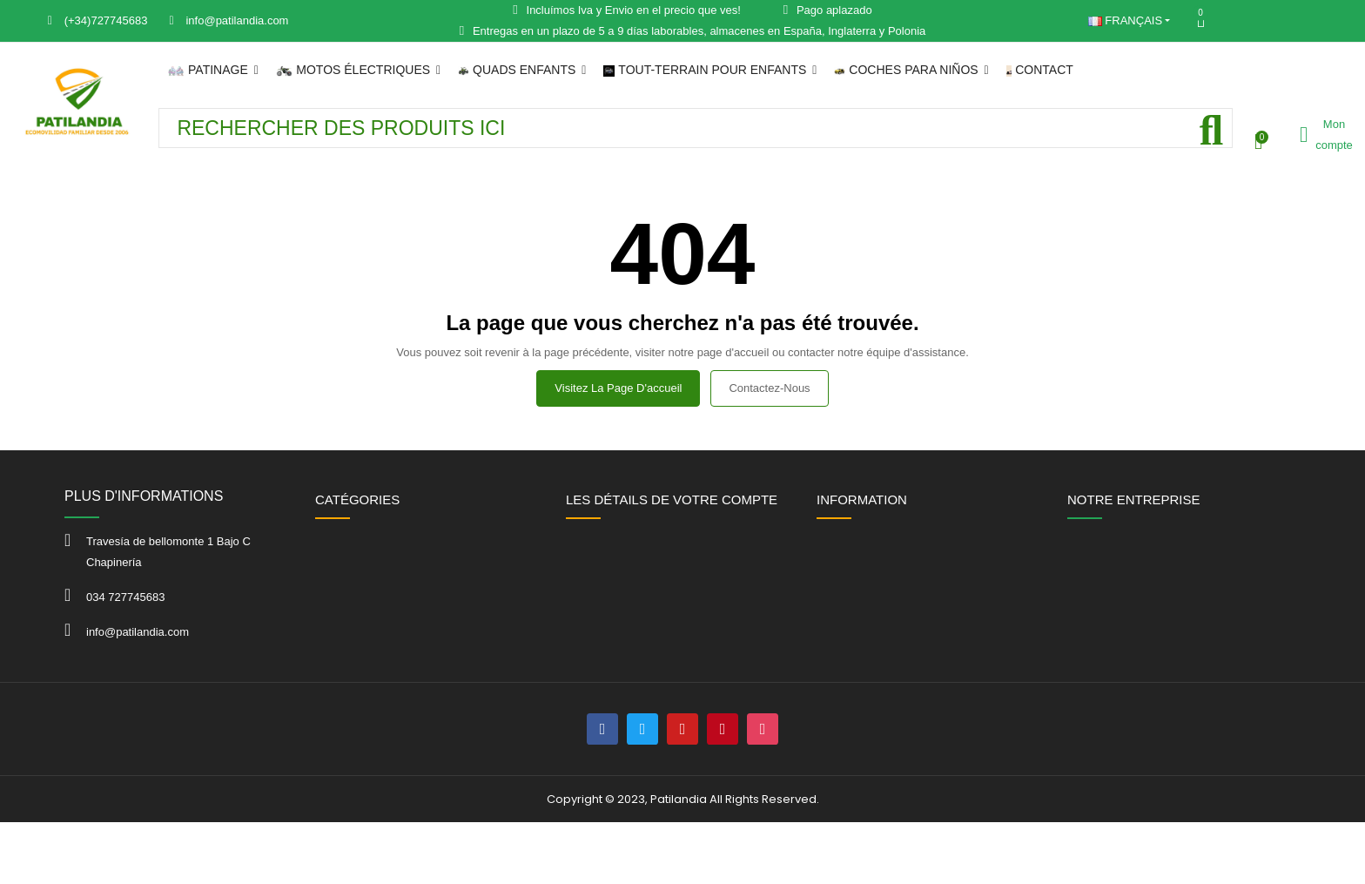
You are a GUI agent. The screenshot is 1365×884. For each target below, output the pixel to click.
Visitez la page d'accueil (618, 388)
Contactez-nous (769, 388)
